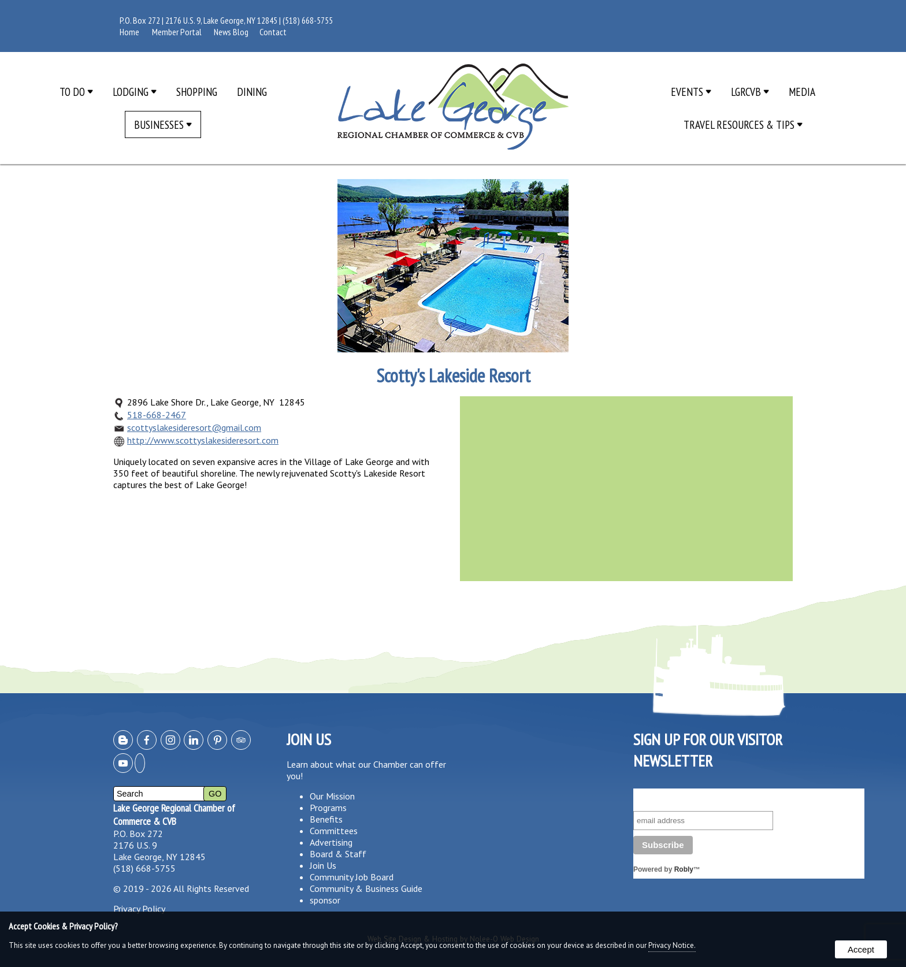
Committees (334, 830)
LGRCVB (750, 91)
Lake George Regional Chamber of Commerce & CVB (174, 814)
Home (129, 32)
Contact (273, 32)
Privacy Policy (139, 908)
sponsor (325, 900)
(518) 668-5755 (308, 20)
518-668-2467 (156, 415)
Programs (328, 807)
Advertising (331, 842)
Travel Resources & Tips (743, 124)
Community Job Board (351, 877)
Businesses (163, 124)
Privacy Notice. (672, 945)
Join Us (323, 865)
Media (802, 91)
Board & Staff (338, 854)
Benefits (326, 819)
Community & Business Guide (366, 888)
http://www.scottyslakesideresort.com (203, 440)
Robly (683, 869)
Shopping (196, 91)
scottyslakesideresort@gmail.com (194, 427)
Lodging (135, 91)
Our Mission (332, 796)
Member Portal (177, 32)
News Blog (231, 32)
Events (691, 91)
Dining (252, 91)
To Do (76, 91)
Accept (861, 949)
